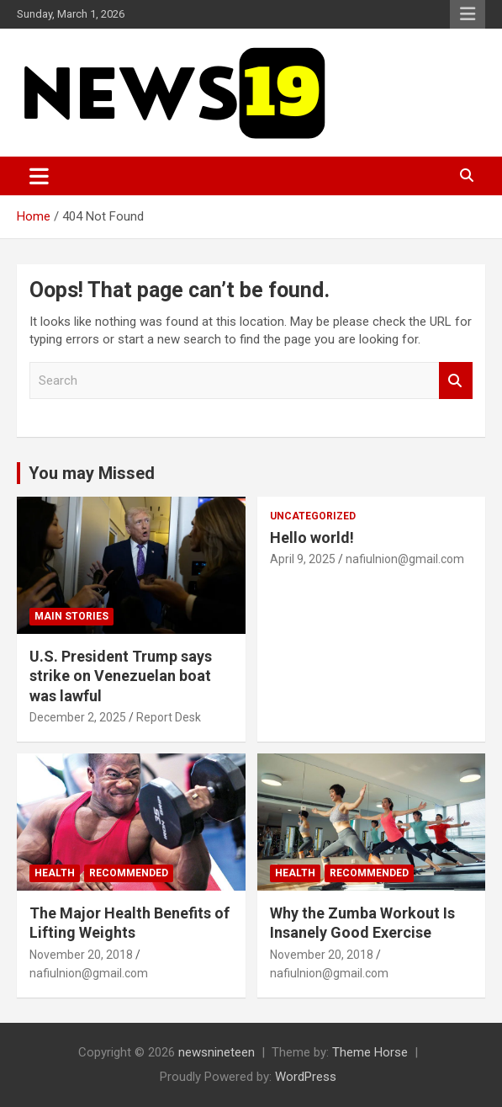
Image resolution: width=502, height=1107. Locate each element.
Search (456, 381)
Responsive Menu (467, 14)
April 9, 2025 (303, 559)
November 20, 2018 (81, 954)
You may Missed (92, 473)
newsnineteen (216, 1052)
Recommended (128, 873)
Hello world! (312, 537)
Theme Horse (370, 1052)
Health (54, 873)
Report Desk (168, 717)
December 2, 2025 (77, 717)
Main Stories (71, 616)
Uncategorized (313, 516)
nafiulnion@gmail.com (405, 559)
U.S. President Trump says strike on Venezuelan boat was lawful (120, 676)
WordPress (305, 1076)
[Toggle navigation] (39, 176)
